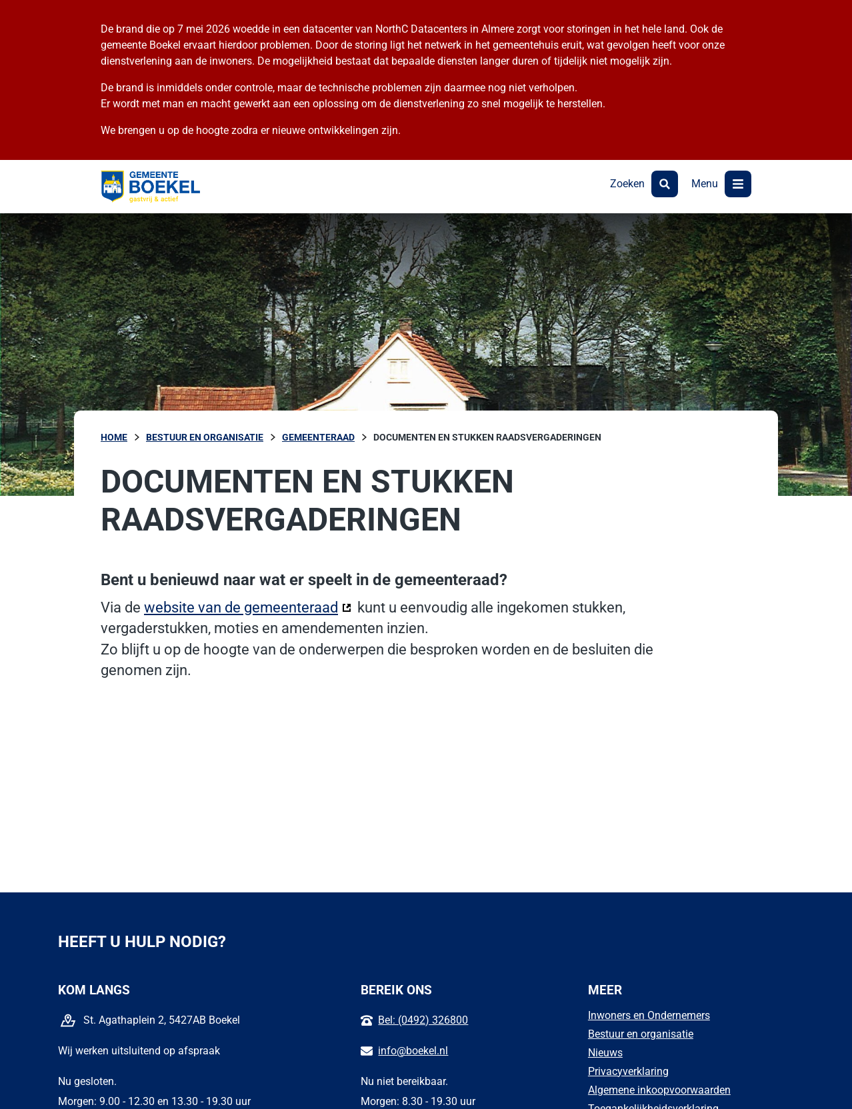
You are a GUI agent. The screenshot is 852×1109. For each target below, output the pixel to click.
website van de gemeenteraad (247, 606)
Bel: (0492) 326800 (423, 1020)
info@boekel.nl (413, 1050)
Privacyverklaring (628, 1071)
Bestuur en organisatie (640, 1034)
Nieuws (605, 1052)
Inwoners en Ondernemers (649, 1015)
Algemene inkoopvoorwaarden (659, 1090)
